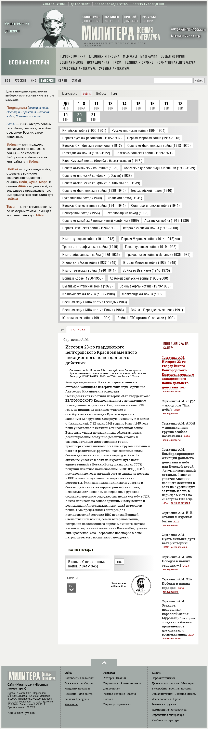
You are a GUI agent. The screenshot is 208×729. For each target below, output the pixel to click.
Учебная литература (165, 720)
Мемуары (187, 683)
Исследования (171, 413)
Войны (12, 144)
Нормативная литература (169, 709)
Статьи (76, 80)
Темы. (40, 215)
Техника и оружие (164, 704)
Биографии (159, 688)
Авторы (108, 678)
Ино (33, 80)
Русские (20, 80)
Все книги (79, 683)
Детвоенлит (111, 688)
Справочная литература (168, 715)
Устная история (114, 694)
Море (43, 182)
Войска (12, 169)
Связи (62, 80)
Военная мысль (185, 694)
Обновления (79, 678)
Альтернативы (130, 683)
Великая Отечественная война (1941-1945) (87, 564)
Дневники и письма (165, 683)
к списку (78, 329)
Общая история (162, 694)
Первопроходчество (116, 704)
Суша (33, 182)
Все (7, 80)
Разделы (77, 688)
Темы (10, 206)
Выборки (47, 80)
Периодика (110, 683)
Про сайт (78, 694)
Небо (23, 182)
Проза (177, 699)
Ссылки (77, 699)
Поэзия (108, 699)
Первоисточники (163, 678)
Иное (22, 186)
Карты (131, 694)
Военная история (29, 62)
